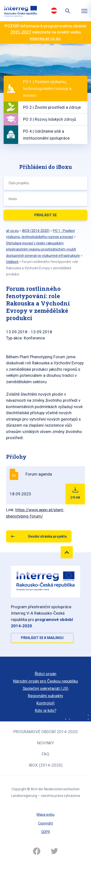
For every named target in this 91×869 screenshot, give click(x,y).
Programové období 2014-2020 (45, 731)
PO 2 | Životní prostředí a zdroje (52, 107)
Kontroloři (45, 703)
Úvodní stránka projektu (47, 536)
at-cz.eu (12, 231)
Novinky (45, 742)
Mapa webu (46, 814)
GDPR (45, 832)
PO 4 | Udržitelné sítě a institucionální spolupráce (46, 135)
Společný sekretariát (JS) (45, 688)
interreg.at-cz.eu (45, 38)
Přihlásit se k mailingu (42, 638)
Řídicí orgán (45, 673)
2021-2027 (20, 32)
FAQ (45, 753)
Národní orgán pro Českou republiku (45, 681)
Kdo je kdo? (45, 710)
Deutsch (54, 10)
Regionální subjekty (45, 695)
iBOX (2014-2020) (46, 765)
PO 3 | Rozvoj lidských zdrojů (49, 119)
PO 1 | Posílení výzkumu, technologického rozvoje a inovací (47, 88)
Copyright (45, 823)
